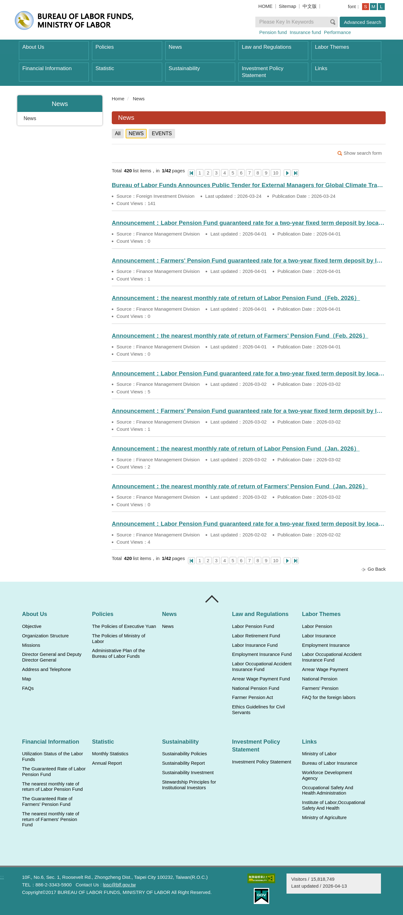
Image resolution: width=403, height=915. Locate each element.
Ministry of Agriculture (324, 817)
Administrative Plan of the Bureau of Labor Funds (118, 653)
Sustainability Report (183, 763)
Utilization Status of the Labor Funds (52, 756)
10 (275, 172)
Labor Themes (332, 47)
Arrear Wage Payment (325, 669)
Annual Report (107, 763)
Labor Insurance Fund (255, 645)
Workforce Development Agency (327, 775)
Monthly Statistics (110, 753)
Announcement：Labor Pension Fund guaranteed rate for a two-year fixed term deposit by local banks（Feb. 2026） (249, 523)
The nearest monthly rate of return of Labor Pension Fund (52, 786)
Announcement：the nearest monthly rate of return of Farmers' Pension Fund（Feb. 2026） (240, 335)
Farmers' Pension (320, 688)
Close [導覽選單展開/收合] (212, 599)
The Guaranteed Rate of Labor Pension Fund (54, 771)
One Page (191, 172)
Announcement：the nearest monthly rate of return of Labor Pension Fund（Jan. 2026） (236, 448)
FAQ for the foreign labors (328, 697)
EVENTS (162, 133)
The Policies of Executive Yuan (124, 626)
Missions (31, 645)
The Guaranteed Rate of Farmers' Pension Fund (47, 801)
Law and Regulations (267, 47)
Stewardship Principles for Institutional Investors (189, 784)
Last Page (295, 172)
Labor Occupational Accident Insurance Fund (262, 666)
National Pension (319, 678)
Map (26, 678)
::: (109, 98)
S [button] (365, 6)
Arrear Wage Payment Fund (261, 678)
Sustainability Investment (188, 772)
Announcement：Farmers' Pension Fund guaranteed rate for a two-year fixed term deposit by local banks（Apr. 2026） (249, 260)
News (175, 47)
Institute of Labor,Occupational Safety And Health (333, 805)
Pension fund (273, 32)
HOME (265, 6)
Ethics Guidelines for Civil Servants (258, 709)
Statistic (104, 68)
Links (321, 68)
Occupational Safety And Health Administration (327, 790)
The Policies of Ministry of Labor (118, 638)
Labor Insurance (319, 635)
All (118, 133)
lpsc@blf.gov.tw (119, 884)
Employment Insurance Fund (262, 654)
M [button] (374, 6)
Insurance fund (305, 32)
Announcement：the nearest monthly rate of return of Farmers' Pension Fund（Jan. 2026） (240, 486)
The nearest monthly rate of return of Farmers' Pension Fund (50, 819)
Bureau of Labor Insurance (329, 763)
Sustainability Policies (184, 753)
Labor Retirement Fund (256, 635)
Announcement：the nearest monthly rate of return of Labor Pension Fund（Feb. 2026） (236, 298)
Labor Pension (317, 626)
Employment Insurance (326, 645)
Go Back (376, 569)
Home (118, 98)
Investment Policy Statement (262, 71)
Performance (337, 32)
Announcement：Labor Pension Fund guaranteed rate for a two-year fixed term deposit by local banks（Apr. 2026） (249, 222)
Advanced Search (362, 22)
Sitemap (287, 6)
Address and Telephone (46, 669)
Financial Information (47, 68)
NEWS (136, 133)
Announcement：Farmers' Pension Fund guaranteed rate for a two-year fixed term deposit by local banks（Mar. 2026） (249, 411)
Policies (104, 47)
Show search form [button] (363, 153)
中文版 (310, 6)
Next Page (287, 172)
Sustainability (184, 68)
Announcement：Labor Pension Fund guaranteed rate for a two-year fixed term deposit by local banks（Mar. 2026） (249, 373)
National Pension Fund (255, 688)
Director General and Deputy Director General (52, 657)
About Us (33, 47)
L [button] (381, 6)
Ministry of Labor (319, 753)
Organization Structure (45, 635)
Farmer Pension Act (252, 697)
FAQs (28, 688)
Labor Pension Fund (253, 626)
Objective (32, 626)
